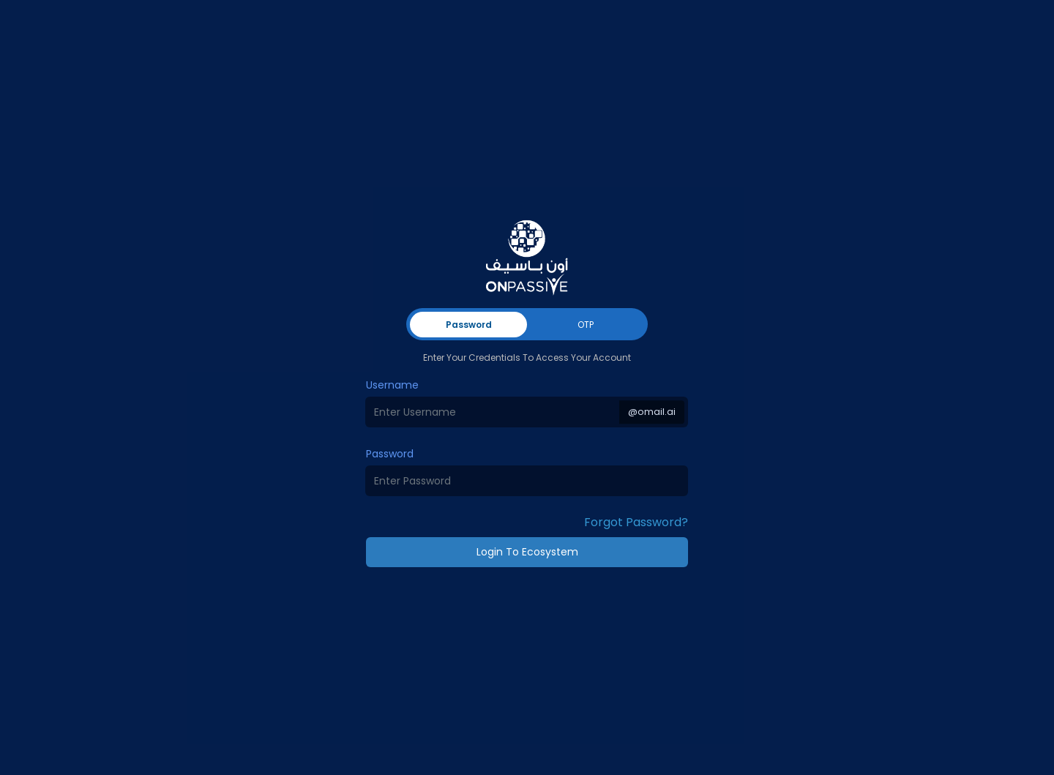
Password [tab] (469, 324)
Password (390, 453)
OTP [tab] (586, 324)
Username (392, 385)
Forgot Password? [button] (636, 522)
